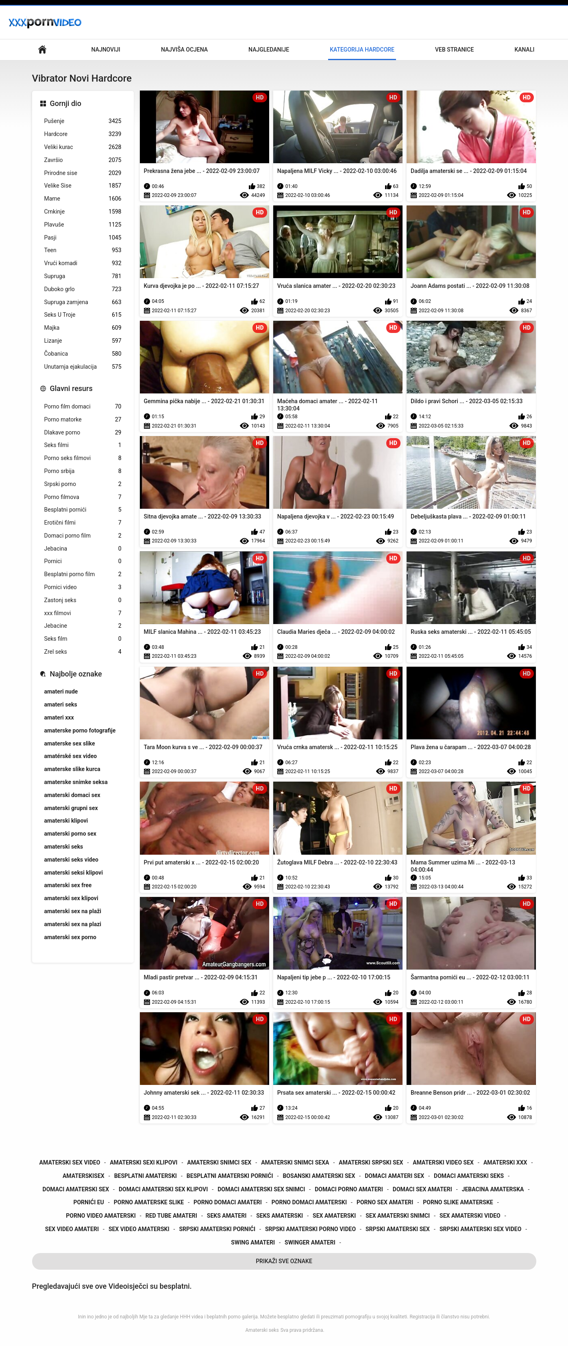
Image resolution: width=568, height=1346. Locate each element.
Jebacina (83, 548)
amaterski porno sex (70, 833)
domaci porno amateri (349, 1189)
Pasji (83, 237)
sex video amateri (72, 1229)
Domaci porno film (83, 535)
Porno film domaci (83, 406)
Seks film (83, 638)
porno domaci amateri (228, 1202)
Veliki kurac (83, 147)
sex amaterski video (470, 1215)
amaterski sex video (69, 1162)
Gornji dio (65, 103)
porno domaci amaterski (309, 1202)
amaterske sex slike (69, 743)
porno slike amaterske (458, 1202)
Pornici (83, 561)
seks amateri (226, 1215)
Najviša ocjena (184, 49)
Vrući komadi (83, 263)
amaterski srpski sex (371, 1162)
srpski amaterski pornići (217, 1229)
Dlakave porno (83, 432)
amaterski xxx (505, 1162)
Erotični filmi (83, 522)
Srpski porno (83, 484)
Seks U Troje (83, 314)
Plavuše (83, 224)
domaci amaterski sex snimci (261, 1189)
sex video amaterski (139, 1229)
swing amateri (253, 1242)
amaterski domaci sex (72, 795)
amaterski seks (63, 846)
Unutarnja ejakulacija (83, 366)
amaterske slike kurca (72, 769)
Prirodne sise (83, 173)
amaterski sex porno (70, 937)
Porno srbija (83, 471)
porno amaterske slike (149, 1202)
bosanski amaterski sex (319, 1176)
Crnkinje (83, 211)
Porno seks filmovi (83, 458)
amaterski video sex (443, 1162)
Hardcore (83, 134)
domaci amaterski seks (469, 1176)
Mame (83, 198)
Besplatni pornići (83, 509)
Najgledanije (268, 49)
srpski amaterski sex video (480, 1229)
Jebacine (83, 625)
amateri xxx (59, 717)
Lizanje (83, 340)
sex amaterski (334, 1215)
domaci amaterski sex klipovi (163, 1189)
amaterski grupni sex (71, 808)
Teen (83, 250)
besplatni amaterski (145, 1176)
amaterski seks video (71, 859)
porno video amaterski (101, 1215)
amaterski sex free (68, 885)
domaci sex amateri (422, 1189)
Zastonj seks (83, 600)
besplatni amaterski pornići (230, 1176)
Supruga (83, 276)
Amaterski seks (262, 1330)
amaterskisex (83, 1176)
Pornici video (83, 587)
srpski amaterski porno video (310, 1229)
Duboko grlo (83, 289)
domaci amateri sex (394, 1176)
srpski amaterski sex (398, 1229)
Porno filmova (83, 497)
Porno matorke (83, 419)
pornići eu (88, 1202)
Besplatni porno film (83, 574)
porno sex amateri (385, 1202)
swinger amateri (310, 1242)
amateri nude (61, 691)
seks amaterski (279, 1215)
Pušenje (83, 121)
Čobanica (83, 353)
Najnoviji (105, 49)
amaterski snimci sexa (295, 1162)
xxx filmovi (83, 613)
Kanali (524, 49)
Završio (83, 160)
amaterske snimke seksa (76, 782)
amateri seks (60, 704)
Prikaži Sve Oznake (284, 1261)
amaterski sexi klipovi (143, 1162)
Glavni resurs (71, 388)
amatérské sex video (70, 756)
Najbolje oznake (76, 674)
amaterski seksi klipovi (73, 872)
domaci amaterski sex (76, 1189)
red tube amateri (171, 1215)
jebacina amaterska (493, 1189)
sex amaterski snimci (398, 1215)
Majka (83, 327)
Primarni (42, 49)
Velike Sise (83, 185)
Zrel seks (83, 651)
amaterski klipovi (66, 820)
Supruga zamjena (83, 302)
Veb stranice (454, 49)
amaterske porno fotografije (80, 730)
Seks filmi (83, 445)
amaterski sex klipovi (71, 898)
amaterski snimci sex (219, 1162)
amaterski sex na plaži (72, 911)
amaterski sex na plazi (72, 924)
